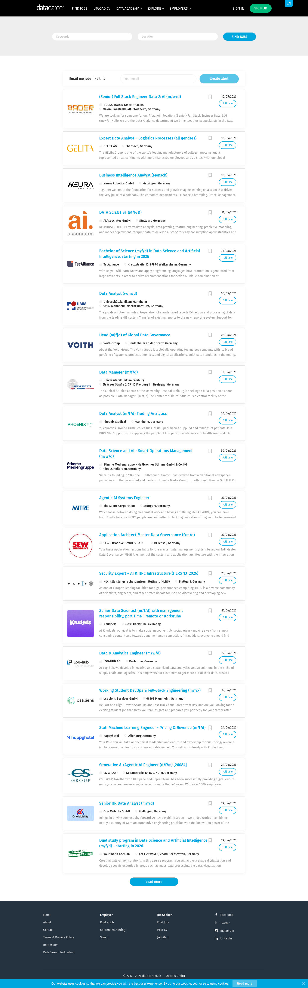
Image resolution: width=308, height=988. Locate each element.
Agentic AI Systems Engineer (124, 497)
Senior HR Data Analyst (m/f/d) (126, 803)
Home (47, 915)
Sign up (260, 8)
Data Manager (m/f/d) (118, 372)
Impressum (50, 945)
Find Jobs (239, 37)
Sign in (238, 8)
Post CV (162, 930)
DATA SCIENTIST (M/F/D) (120, 212)
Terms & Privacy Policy (58, 937)
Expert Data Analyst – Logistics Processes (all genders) (148, 138)
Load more (154, 882)
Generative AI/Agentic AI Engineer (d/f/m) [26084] (143, 765)
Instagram (227, 931)
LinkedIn (226, 938)
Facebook (226, 915)
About (47, 922)
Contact (48, 930)
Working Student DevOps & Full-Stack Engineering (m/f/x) (150, 690)
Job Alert (163, 937)
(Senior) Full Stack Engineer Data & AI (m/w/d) (140, 96)
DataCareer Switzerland (59, 952)
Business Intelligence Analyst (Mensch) (133, 175)
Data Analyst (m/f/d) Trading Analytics (133, 413)
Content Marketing (112, 930)
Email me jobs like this (87, 79)
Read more (244, 983)
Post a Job (107, 922)
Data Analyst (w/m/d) (118, 293)
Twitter (225, 923)
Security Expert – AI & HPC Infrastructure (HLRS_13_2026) (148, 573)
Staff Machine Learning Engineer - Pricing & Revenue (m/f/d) (152, 727)
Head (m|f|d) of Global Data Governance (134, 335)
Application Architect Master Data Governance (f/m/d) (147, 535)
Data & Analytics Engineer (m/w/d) (130, 653)
